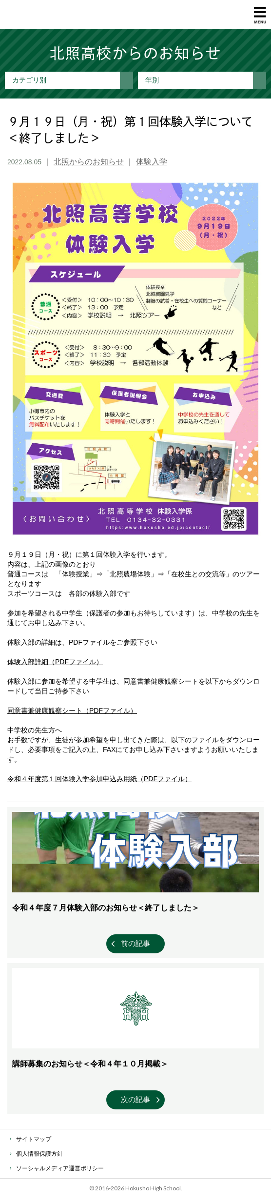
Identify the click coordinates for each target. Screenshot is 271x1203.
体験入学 (151, 162)
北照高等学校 (47, 14)
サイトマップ (33, 1139)
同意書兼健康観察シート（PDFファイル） (72, 710)
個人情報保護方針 (39, 1153)
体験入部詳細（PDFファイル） (55, 662)
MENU (260, 14)
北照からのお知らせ (89, 162)
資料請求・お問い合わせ (237, 15)
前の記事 (135, 943)
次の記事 (135, 1099)
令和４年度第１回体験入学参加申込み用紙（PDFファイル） (99, 779)
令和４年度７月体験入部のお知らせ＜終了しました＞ (105, 908)
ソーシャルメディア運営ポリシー (60, 1168)
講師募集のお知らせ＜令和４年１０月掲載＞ (90, 1064)
